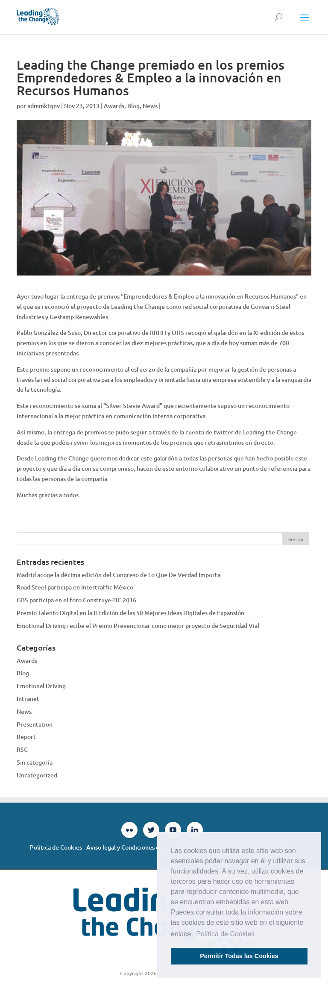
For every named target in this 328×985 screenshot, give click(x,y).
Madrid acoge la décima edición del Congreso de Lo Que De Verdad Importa (118, 575)
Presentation (35, 724)
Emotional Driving (41, 686)
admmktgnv (43, 106)
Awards (114, 106)
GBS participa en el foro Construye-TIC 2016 (76, 600)
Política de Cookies (56, 847)
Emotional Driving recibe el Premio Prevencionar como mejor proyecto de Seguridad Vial (138, 625)
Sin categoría (35, 762)
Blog (133, 106)
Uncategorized (37, 775)
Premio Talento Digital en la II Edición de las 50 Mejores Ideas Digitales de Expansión (130, 613)
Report (26, 737)
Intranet (28, 699)
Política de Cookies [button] (225, 934)
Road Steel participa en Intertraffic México (75, 587)
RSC (22, 749)
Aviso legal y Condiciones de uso (129, 847)
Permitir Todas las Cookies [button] (239, 956)
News (150, 106)
